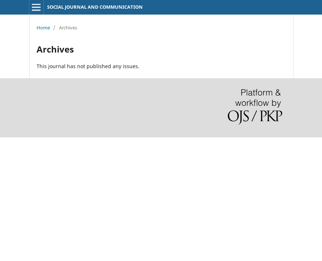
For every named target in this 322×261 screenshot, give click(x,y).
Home (43, 27)
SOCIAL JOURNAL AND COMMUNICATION (95, 7)
